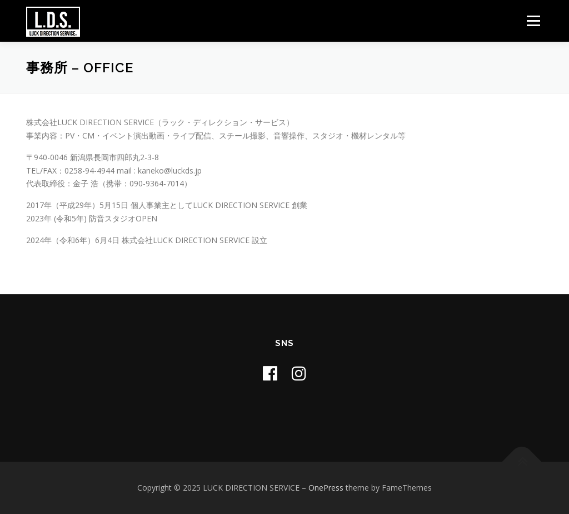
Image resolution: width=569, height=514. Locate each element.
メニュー (533, 21)
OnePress (325, 487)
